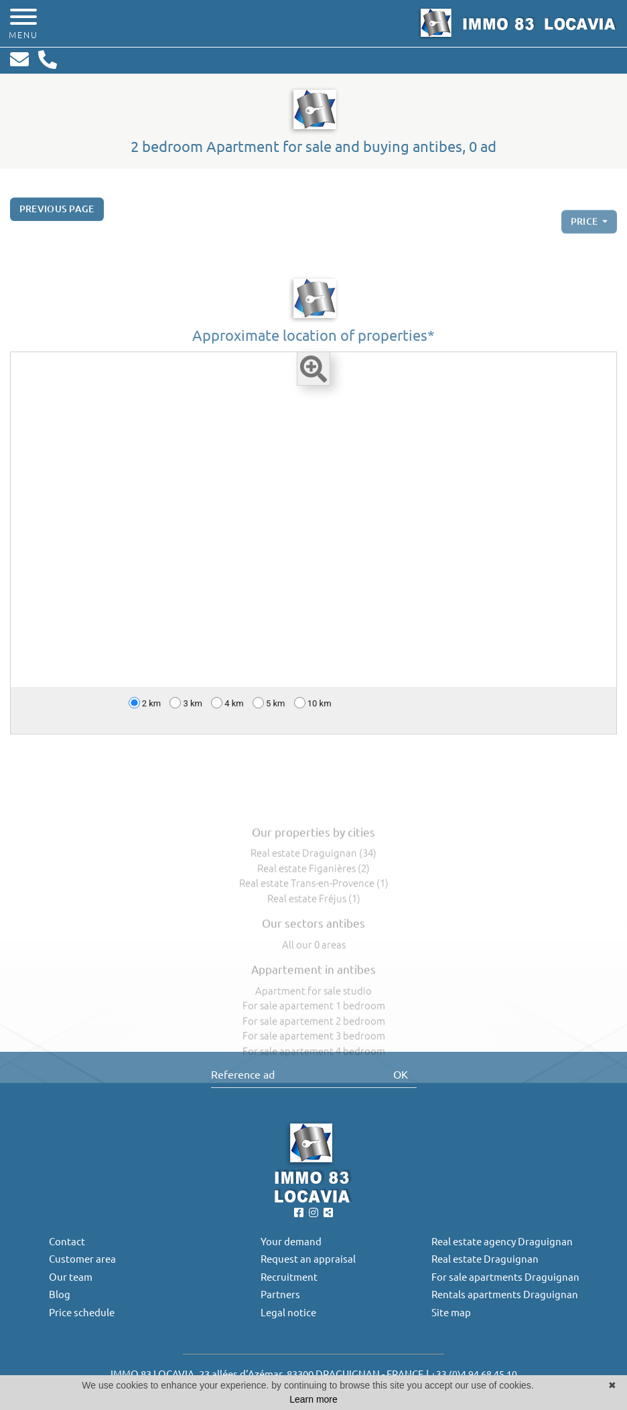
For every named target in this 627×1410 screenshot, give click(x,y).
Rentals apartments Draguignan (504, 1294)
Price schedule (82, 1312)
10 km (313, 709)
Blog (59, 1294)
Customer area (82, 1259)
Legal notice (288, 1312)
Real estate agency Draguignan (502, 1241)
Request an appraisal (308, 1259)
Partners (280, 1294)
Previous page (56, 215)
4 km (227, 709)
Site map (451, 1312)
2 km (145, 709)
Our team (70, 1277)
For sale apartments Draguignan (505, 1277)
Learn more (313, 1399)
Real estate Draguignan (485, 1259)
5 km (269, 709)
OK (400, 1075)
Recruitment (289, 1277)
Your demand (291, 1241)
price (585, 235)
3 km (185, 709)
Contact (67, 1241)
